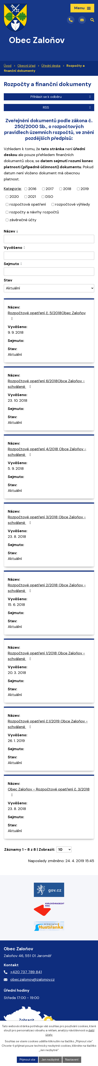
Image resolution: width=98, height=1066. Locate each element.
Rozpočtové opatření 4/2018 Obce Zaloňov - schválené (47, 451)
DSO (49, 196)
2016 (32, 188)
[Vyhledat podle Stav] (49, 288)
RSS (67, 107)
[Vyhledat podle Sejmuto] (49, 271)
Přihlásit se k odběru (61, 97)
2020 (14, 196)
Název (9, 231)
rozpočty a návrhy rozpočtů (34, 212)
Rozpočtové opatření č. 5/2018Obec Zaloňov (47, 315)
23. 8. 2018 (17, 536)
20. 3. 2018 (17, 672)
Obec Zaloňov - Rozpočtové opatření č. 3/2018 (49, 792)
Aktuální (15, 354)
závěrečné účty (22, 219)
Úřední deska (50, 66)
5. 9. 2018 (16, 468)
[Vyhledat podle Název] (49, 239)
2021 (32, 196)
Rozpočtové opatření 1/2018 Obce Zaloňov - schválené (46, 656)
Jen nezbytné (50, 1059)
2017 (50, 188)
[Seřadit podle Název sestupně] (17, 232)
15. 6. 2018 (16, 604)
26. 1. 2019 (16, 740)
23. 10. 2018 (17, 400)
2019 (85, 188)
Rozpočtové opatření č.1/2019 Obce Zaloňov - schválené (48, 724)
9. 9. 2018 (16, 332)
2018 (67, 188)
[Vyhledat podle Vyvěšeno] (49, 256)
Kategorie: (12, 188)
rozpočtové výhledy (72, 204)
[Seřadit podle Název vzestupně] (17, 230)
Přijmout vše (27, 1059)
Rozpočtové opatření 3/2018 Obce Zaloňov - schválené (47, 520)
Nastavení (71, 1059)
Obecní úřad (26, 66)
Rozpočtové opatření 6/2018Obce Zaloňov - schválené (46, 383)
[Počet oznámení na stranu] (64, 849)
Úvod (7, 66)
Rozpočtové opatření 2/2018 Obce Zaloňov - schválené (47, 588)
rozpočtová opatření (27, 204)
